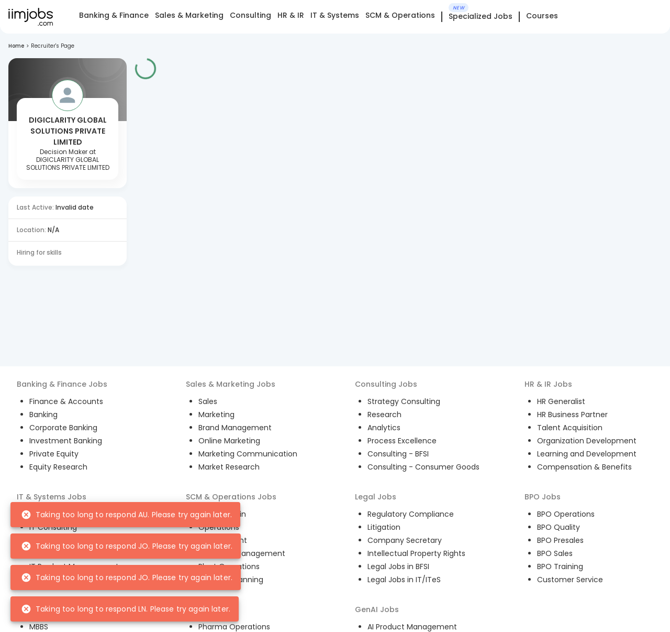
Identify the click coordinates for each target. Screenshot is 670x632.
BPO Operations (566, 514)
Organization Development (586, 440)
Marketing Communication (247, 454)
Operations (218, 527)
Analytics (383, 427)
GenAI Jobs (377, 609)
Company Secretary (404, 540)
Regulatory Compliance (410, 514)
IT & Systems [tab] (334, 15)
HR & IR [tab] (290, 15)
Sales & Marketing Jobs (230, 384)
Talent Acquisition (569, 427)
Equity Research (58, 467)
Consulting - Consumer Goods (423, 467)
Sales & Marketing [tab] (189, 15)
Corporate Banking (63, 427)
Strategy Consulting (403, 401)
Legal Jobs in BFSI (398, 566)
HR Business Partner (572, 414)
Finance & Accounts (66, 401)
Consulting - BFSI (398, 454)
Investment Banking (65, 440)
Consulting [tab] (250, 15)
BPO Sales (555, 553)
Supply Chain (222, 514)
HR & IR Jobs (548, 384)
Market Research (229, 467)
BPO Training (560, 566)
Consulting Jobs (386, 384)
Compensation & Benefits (584, 467)
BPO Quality (558, 527)
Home (16, 46)
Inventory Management (241, 553)
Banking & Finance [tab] (114, 15)
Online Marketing (229, 440)
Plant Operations (229, 566)
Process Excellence (402, 440)
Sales (207, 401)
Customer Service (570, 579)
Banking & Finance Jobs (62, 384)
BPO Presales (560, 540)
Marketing (216, 414)
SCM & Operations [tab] (400, 15)
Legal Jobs (375, 497)
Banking (43, 414)
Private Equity (54, 454)
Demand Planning (230, 579)
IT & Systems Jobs (51, 497)
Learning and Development (586, 454)
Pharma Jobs (211, 609)
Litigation (383, 527)
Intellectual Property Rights (416, 553)
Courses (542, 15)
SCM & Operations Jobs (231, 497)
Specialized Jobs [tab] (480, 16)
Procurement (222, 540)
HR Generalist (561, 401)
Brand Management (235, 427)
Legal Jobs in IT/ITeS (404, 579)
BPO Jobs (542, 497)
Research (384, 414)
